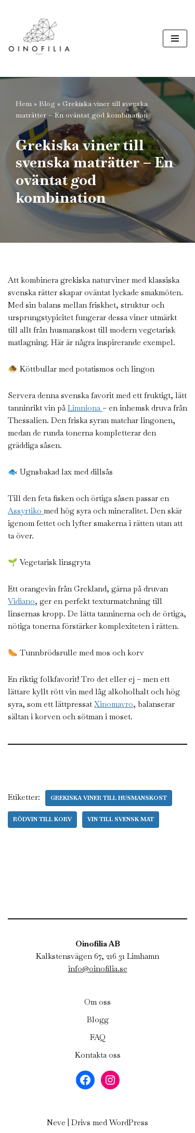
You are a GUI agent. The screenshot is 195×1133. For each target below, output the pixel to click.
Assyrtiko (26, 511)
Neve (56, 1122)
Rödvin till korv (42, 819)
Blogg (98, 1019)
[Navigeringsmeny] (175, 38)
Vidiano (21, 601)
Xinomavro (113, 704)
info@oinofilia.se (97, 968)
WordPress (128, 1122)
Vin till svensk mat (120, 819)
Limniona (85, 408)
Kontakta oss (98, 1055)
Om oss (97, 1002)
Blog (47, 103)
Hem (24, 103)
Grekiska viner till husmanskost (108, 797)
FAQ (98, 1037)
